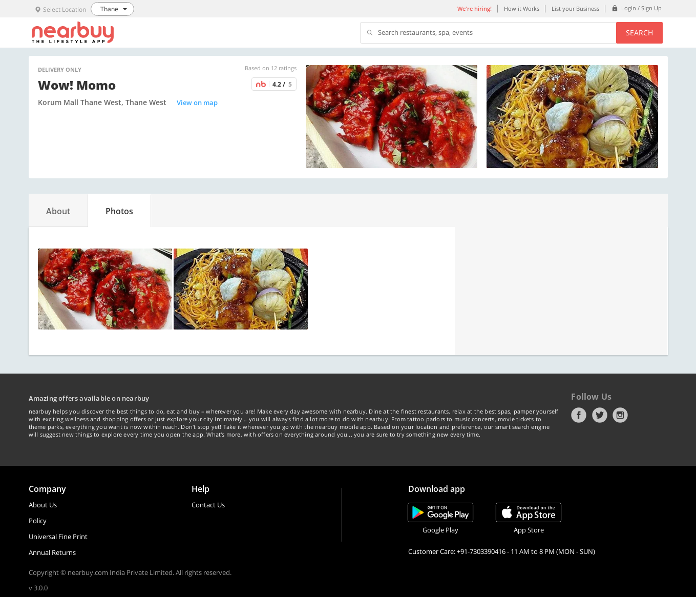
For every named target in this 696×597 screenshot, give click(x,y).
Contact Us (208, 504)
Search (639, 32)
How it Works (521, 8)
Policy (38, 520)
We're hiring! (474, 8)
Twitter (599, 415)
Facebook (578, 415)
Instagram (620, 415)
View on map (197, 102)
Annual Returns (52, 552)
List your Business (575, 8)
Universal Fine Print (58, 536)
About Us (43, 504)
